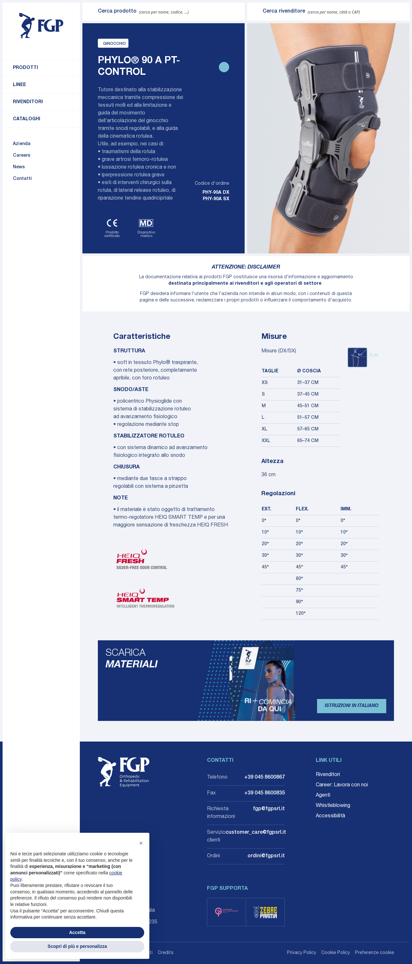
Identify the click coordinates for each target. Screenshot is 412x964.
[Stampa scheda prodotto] (224, 67)
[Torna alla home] (41, 26)
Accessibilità (330, 816)
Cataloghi (26, 119)
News (19, 167)
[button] (141, 843)
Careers (21, 155)
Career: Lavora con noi (342, 785)
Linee (19, 85)
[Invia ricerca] (90, 12)
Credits (165, 953)
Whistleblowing (333, 806)
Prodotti (25, 68)
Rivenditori (28, 102)
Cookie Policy (335, 953)
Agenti (323, 795)
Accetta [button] (77, 932)
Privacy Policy (301, 953)
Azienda (22, 144)
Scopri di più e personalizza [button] (77, 946)
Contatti (22, 179)
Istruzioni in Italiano (352, 706)
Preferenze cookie (374, 953)
